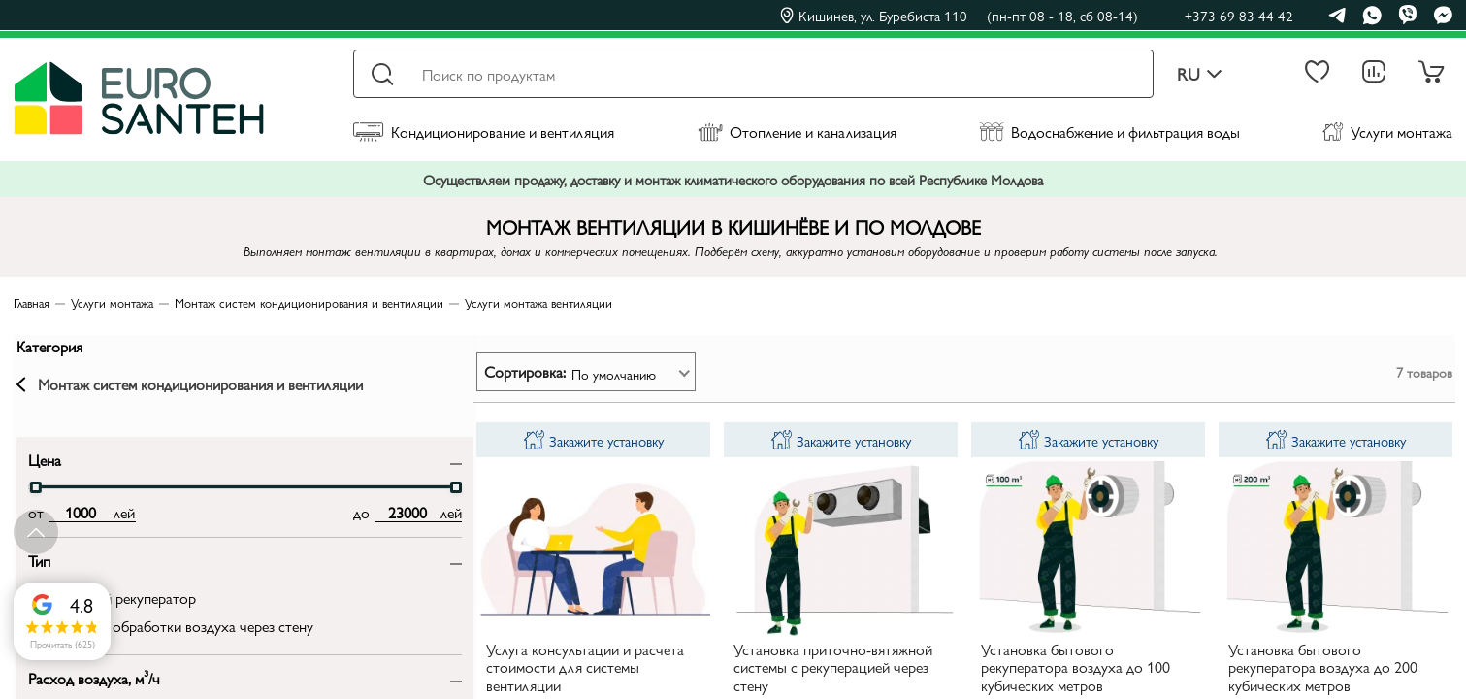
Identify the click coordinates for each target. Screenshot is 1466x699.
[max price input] (238, 527)
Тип (36, 574)
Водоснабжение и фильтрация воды (1109, 131)
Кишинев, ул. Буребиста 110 (959, 15)
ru (1199, 74)
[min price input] (78, 527)
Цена (41, 473)
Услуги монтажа (1387, 131)
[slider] (33, 502)
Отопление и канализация (797, 131)
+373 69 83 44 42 (1239, 15)
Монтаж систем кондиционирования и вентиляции (147, 391)
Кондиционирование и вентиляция (483, 131)
